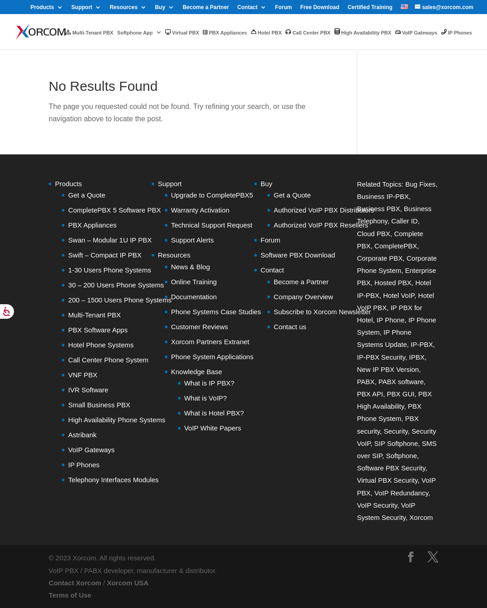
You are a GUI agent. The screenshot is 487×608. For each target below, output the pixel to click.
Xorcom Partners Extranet (210, 342)
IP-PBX (422, 344)
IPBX (416, 357)
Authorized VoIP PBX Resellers (321, 225)
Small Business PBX (99, 405)
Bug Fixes (420, 184)
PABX (365, 382)
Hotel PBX (266, 32)
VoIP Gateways (416, 32)
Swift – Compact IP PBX (104, 255)
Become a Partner (205, 7)
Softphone (401, 456)
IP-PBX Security (381, 357)
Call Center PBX (307, 32)
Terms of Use (70, 595)
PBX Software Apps (98, 330)
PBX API (370, 394)
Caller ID (404, 221)
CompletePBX (395, 246)
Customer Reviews (199, 327)
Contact (247, 7)
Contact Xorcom (75, 583)
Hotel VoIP (398, 295)
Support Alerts (192, 240)
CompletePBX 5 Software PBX (114, 210)
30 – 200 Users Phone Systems (116, 285)
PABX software (401, 382)
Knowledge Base (196, 372)
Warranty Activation (200, 210)
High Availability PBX (363, 31)
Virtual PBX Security (387, 480)
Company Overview (303, 297)
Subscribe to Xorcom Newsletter (322, 312)
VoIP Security (377, 505)
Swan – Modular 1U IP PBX (110, 240)
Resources (124, 7)
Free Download (319, 7)
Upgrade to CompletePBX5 (212, 195)
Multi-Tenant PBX (89, 32)
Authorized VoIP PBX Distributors (324, 210)
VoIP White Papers (212, 428)
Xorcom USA (128, 583)
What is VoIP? (205, 398)
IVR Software (88, 390)
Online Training (194, 282)
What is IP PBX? (209, 383)
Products (42, 7)
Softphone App (134, 32)
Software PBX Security (391, 468)
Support (81, 7)
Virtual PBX (182, 32)
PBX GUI (400, 394)
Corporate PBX (380, 258)
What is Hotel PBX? (214, 413)
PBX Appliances (225, 32)
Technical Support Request (211, 225)
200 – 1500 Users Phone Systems (120, 300)
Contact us (290, 327)
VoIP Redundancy (401, 493)
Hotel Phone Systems (100, 345)
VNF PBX (82, 375)
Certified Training (370, 7)
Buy (160, 7)
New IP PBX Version (387, 369)
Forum (283, 7)
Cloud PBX (373, 233)
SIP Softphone (396, 443)
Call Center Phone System (108, 360)
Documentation (194, 297)
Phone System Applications (212, 357)
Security (396, 431)
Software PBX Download (298, 255)
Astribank (82, 435)
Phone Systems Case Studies (216, 312)
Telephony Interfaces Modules (113, 480)
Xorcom (421, 517)
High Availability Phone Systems (116, 420)
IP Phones (456, 32)
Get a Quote (86, 195)
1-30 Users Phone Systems (109, 270)
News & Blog (190, 267)
